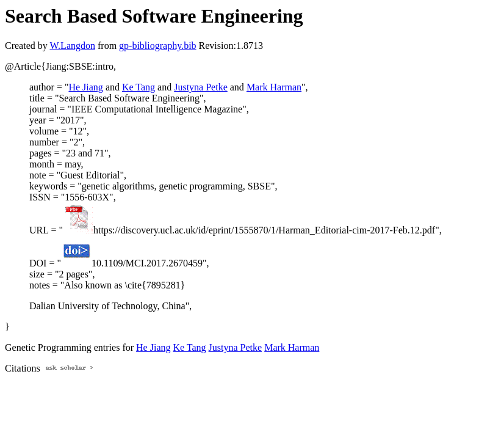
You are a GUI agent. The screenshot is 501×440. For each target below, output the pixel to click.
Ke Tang (138, 87)
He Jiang (85, 87)
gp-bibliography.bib (157, 45)
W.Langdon (72, 45)
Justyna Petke (201, 87)
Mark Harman (274, 87)
